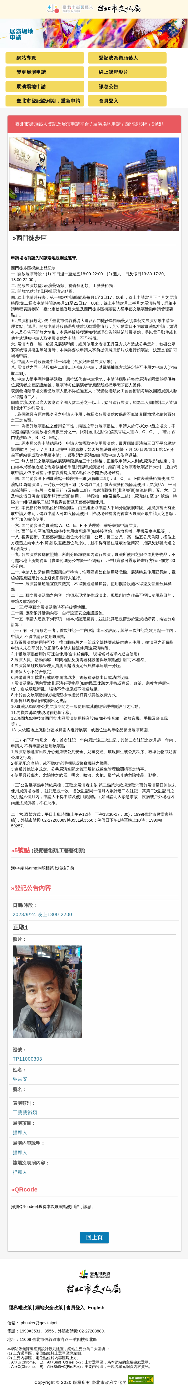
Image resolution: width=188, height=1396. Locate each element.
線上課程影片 (113, 72)
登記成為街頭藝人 (118, 57)
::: (13, 123)
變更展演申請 (31, 72)
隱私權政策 (20, 1307)
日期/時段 (22, 905)
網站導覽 (26, 57)
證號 (17, 1049)
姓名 (17, 1069)
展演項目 (22, 1123)
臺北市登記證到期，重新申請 (49, 100)
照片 (17, 939)
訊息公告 (108, 86)
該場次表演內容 (29, 1162)
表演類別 (22, 1103)
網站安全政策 (49, 1307)
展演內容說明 (27, 1143)
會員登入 (108, 100)
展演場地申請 (31, 86)
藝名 (17, 1089)
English (96, 1307)
